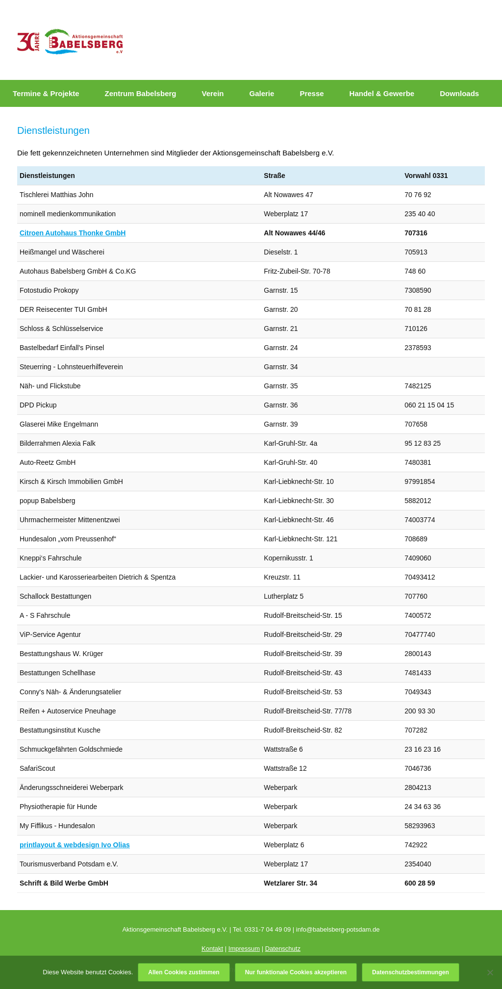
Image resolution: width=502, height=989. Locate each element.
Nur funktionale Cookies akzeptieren (296, 972)
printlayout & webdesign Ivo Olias (75, 845)
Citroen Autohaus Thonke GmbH (73, 233)
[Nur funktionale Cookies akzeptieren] (490, 972)
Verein (212, 93)
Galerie (262, 93)
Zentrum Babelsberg (140, 93)
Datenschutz (283, 948)
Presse (312, 93)
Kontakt (212, 948)
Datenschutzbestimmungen (410, 972)
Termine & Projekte (46, 93)
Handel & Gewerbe (382, 93)
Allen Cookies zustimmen (183, 972)
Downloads (459, 93)
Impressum (244, 948)
